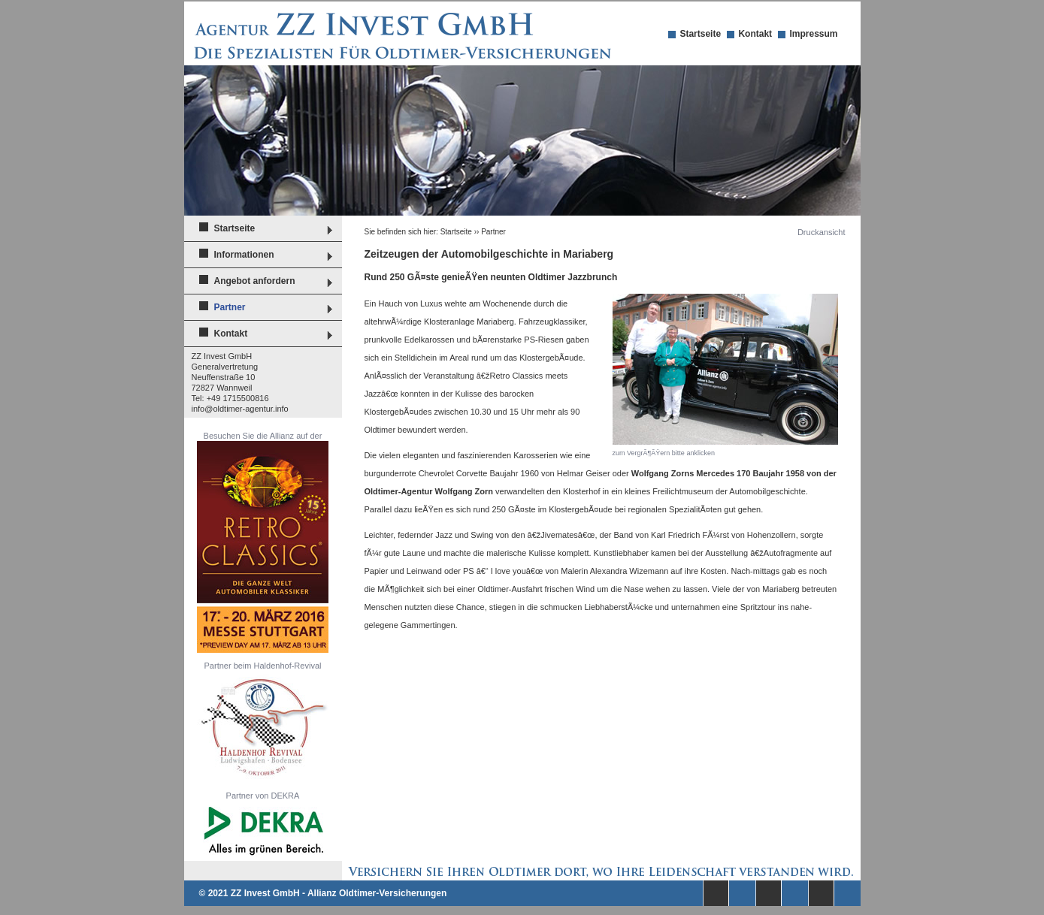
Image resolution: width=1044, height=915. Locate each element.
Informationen (244, 254)
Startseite (700, 34)
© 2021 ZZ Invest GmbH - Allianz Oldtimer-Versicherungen (323, 893)
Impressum (813, 34)
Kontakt (755, 34)
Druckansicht (821, 232)
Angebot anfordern (254, 281)
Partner (230, 307)
